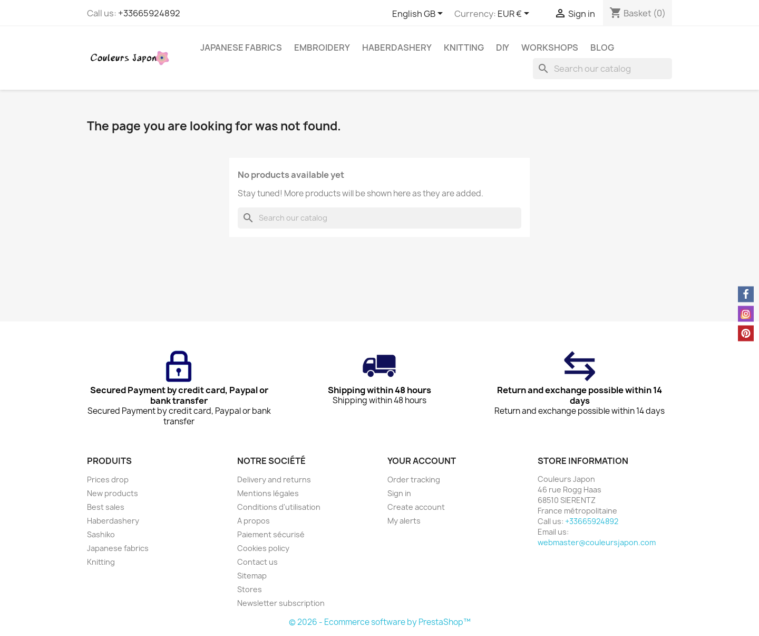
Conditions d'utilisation (278, 507)
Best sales (105, 507)
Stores (249, 589)
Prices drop (108, 479)
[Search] (602, 68)
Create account (416, 507)
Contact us (257, 562)
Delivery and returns (274, 479)
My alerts (404, 521)
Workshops (549, 47)
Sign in (399, 493)
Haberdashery (397, 47)
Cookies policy (263, 548)
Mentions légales (268, 493)
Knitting (464, 47)
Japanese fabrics (241, 47)
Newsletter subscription (281, 603)
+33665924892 (149, 13)
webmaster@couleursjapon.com (597, 542)
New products (112, 493)
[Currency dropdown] (515, 14)
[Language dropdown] (419, 14)
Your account (421, 461)
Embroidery (322, 47)
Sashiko (101, 534)
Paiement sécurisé (271, 534)
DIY (502, 47)
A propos (253, 521)
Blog (602, 47)
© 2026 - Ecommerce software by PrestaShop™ (380, 622)
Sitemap (252, 576)
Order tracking (413, 479)
